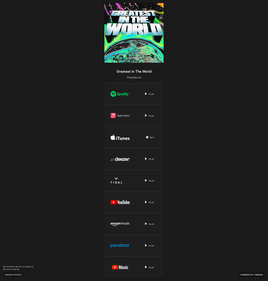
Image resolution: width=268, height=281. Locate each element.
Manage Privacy (13, 274)
